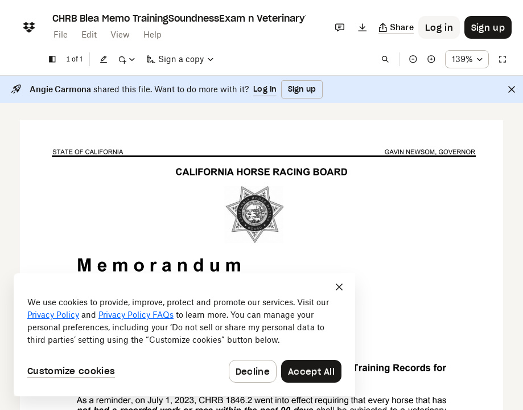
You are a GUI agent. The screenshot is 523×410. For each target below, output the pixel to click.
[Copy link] (396, 27)
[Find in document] (385, 59)
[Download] (362, 27)
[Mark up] (126, 59)
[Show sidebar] (52, 59)
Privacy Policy (53, 314)
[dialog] (184, 334)
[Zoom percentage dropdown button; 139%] (467, 59)
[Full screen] (502, 59)
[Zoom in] (431, 59)
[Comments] (339, 27)
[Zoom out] (413, 59)
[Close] (512, 89)
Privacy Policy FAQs (136, 314)
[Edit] (103, 59)
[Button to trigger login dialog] (439, 27)
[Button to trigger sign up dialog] (488, 27)
